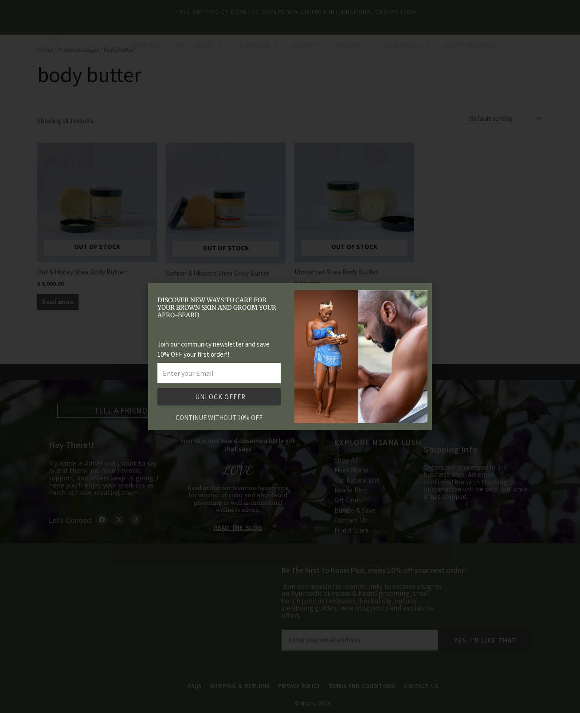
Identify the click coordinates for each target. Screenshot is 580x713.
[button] (419, 295)
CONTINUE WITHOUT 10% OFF (219, 417)
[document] (290, 356)
